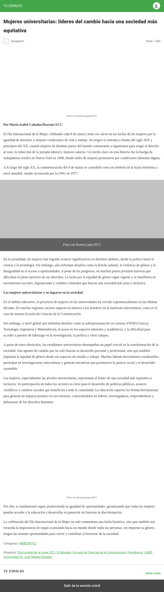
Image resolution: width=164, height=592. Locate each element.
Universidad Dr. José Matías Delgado (27, 557)
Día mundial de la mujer (32, 552)
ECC (52, 552)
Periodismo (134, 552)
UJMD (148, 552)
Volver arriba (153, 573)
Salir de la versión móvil (82, 586)
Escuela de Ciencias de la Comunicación (99, 552)
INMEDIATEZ (28, 543)
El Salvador (64, 552)
